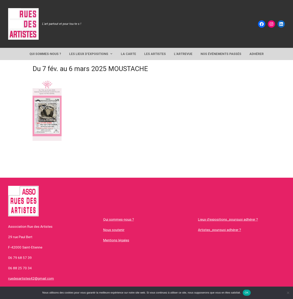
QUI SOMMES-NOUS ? (45, 54)
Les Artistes (155, 54)
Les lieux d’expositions (93, 54)
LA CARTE (128, 54)
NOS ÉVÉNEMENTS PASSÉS (221, 54)
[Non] (288, 293)
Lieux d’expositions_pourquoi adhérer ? (228, 219)
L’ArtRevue (183, 54)
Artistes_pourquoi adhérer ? (219, 230)
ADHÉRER (256, 54)
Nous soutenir (114, 230)
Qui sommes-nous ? (118, 219)
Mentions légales (116, 240)
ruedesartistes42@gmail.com (31, 278)
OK (247, 292)
